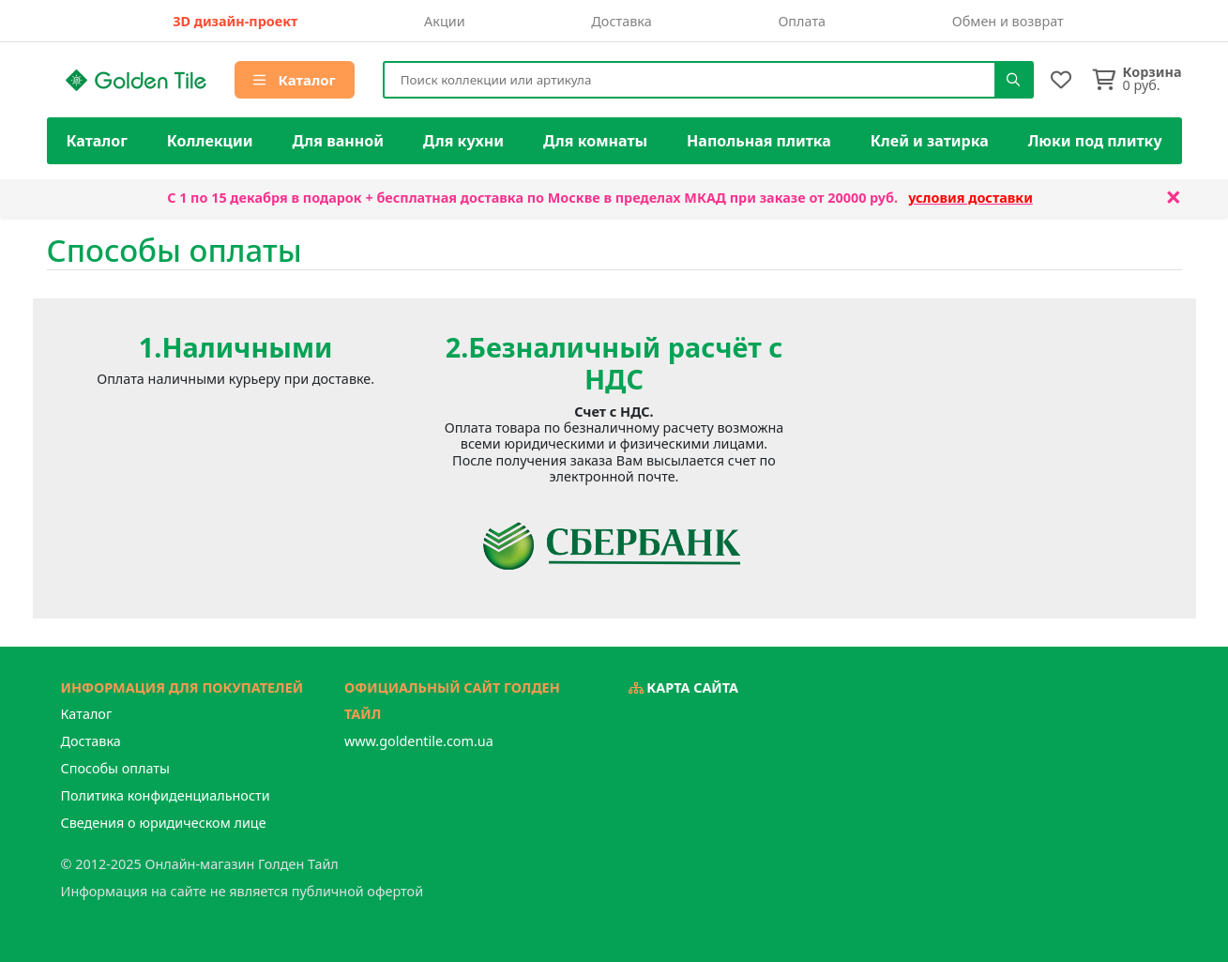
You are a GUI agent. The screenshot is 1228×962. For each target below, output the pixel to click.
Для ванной (338, 140)
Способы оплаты (115, 768)
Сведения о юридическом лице (163, 823)
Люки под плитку (1095, 140)
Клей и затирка (930, 140)
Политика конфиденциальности (165, 795)
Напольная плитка (759, 140)
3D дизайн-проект (235, 21)
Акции (444, 21)
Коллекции (210, 140)
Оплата (802, 21)
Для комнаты (595, 140)
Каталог (294, 79)
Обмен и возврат (1008, 21)
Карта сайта (684, 687)
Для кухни (463, 140)
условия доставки (970, 197)
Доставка (621, 21)
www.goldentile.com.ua (418, 741)
